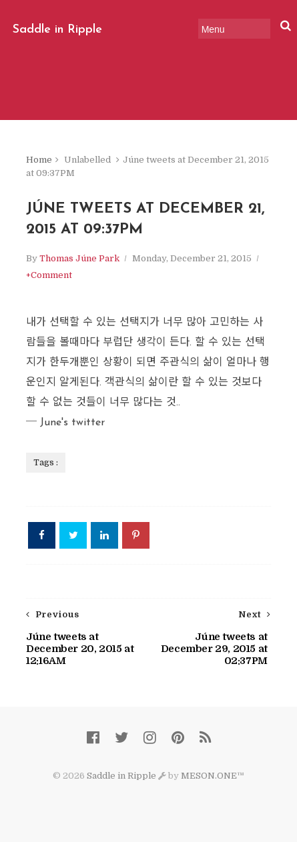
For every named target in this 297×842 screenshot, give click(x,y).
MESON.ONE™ (212, 776)
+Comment (49, 275)
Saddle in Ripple (57, 29)
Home (39, 160)
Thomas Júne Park (79, 258)
